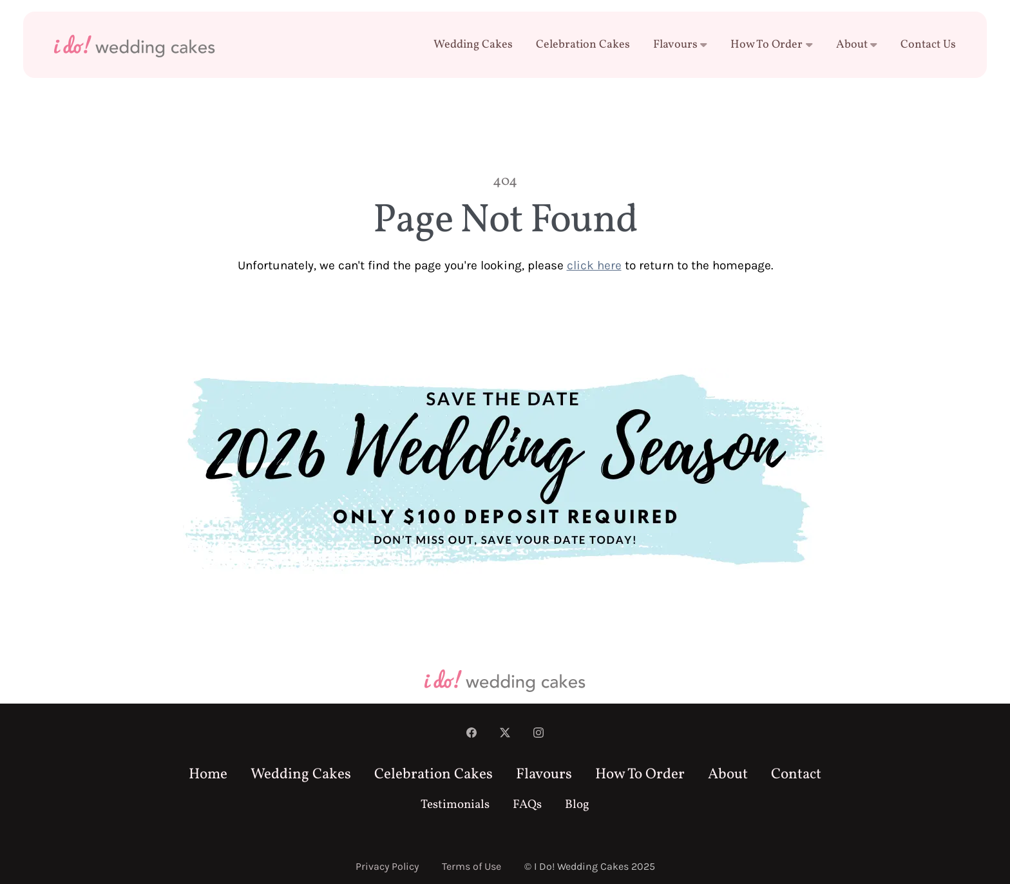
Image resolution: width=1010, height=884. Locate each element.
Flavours (680, 45)
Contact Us (928, 45)
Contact (796, 774)
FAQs (527, 805)
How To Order (771, 45)
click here (594, 265)
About (857, 45)
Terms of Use (471, 866)
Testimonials (455, 805)
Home (208, 774)
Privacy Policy (387, 866)
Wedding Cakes (473, 45)
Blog (577, 805)
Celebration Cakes (583, 45)
